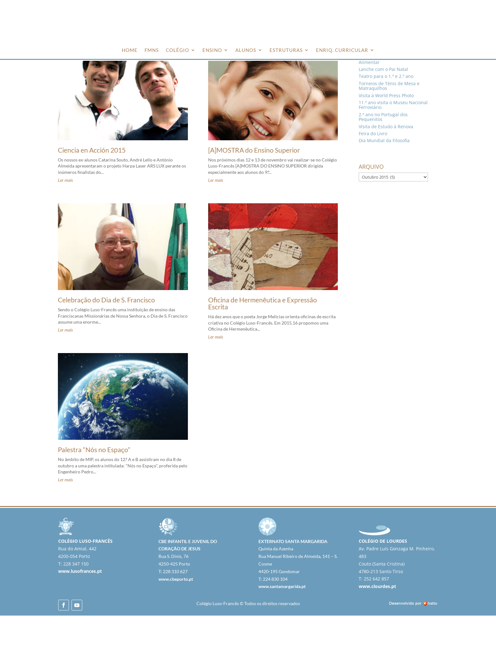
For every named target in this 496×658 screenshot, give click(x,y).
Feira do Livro (373, 176)
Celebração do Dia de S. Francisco (106, 342)
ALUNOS (245, 50)
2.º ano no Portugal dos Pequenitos (383, 159)
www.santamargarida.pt (282, 628)
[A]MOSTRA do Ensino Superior (254, 192)
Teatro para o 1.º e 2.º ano (386, 119)
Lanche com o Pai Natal (383, 112)
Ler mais (65, 222)
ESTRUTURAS (286, 50)
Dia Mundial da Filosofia (384, 183)
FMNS (152, 50)
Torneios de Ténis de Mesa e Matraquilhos (389, 128)
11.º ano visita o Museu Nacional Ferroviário (393, 147)
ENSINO (212, 50)
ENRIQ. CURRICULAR (342, 50)
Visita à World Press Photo (386, 138)
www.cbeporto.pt (175, 621)
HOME (130, 50)
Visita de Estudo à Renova (386, 169)
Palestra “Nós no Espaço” (94, 492)
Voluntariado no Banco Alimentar (383, 102)
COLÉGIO (177, 50)
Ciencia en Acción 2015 (92, 192)
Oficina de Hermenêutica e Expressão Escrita (262, 345)
